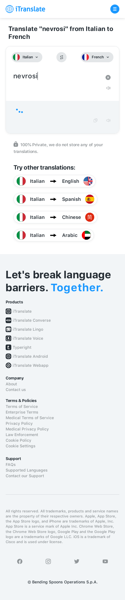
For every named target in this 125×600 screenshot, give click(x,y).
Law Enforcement (22, 434)
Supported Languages (27, 470)
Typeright (22, 347)
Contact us (16, 389)
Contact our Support (25, 476)
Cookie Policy (18, 440)
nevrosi (57, 76)
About (11, 384)
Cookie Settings (21, 446)
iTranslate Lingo (28, 329)
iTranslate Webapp (31, 365)
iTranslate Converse (32, 320)
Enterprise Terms (22, 412)
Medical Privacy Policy (27, 429)
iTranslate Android (30, 356)
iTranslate (22, 311)
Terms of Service (22, 406)
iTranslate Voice (28, 338)
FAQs (11, 464)
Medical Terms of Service (30, 417)
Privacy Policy (19, 423)
